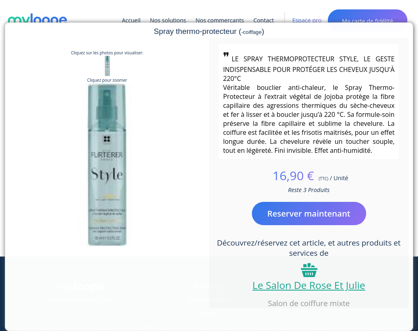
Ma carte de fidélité (367, 21)
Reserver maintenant (309, 213)
